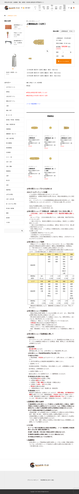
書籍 (7, 213)
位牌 (7, 175)
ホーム (35, 7)
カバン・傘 (9, 157)
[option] (14, 63)
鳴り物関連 (9, 143)
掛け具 (8, 180)
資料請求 (48, 7)
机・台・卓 (9, 115)
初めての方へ (52, 8)
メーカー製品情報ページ (33, 103)
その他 (8, 222)
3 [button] (15, 68)
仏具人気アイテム (10, 96)
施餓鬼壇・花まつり (11, 133)
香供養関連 (9, 147)
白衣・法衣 (9, 161)
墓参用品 (8, 189)
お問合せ (60, 7)
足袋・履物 (9, 166)
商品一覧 (44, 7)
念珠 (7, 185)
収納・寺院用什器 (10, 124)
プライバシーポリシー (32, 480)
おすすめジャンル (39, 8)
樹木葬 (8, 217)
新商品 (8, 91)
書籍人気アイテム (10, 101)
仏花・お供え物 (10, 199)
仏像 (7, 105)
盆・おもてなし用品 (11, 203)
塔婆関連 (8, 129)
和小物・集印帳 (10, 208)
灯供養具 (8, 152)
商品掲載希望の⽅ (64, 8)
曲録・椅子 (9, 110)
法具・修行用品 (10, 138)
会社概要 (56, 7)
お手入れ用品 (9, 194)
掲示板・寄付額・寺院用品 (12, 119)
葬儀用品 (8, 171)
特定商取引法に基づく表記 (47, 480)
